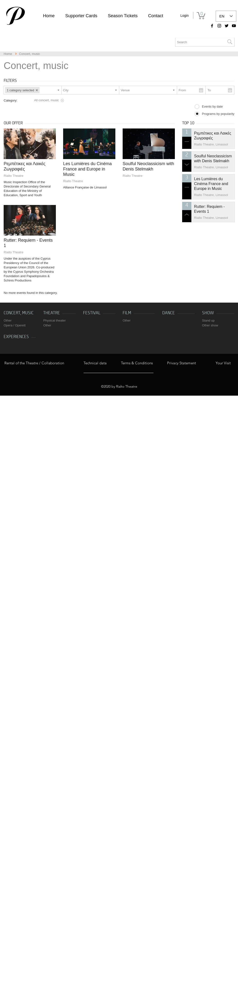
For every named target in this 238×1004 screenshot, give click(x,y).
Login (184, 15)
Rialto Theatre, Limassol (211, 144)
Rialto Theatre (13, 176)
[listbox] (226, 16)
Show (208, 312)
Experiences (16, 336)
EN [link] (221, 16)
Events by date (212, 106)
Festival (92, 312)
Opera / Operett (15, 325)
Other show (210, 325)
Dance (168, 312)
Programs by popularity (218, 114)
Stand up (208, 320)
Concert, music (19, 312)
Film (127, 312)
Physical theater (54, 320)
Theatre (51, 312)
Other (8, 320)
